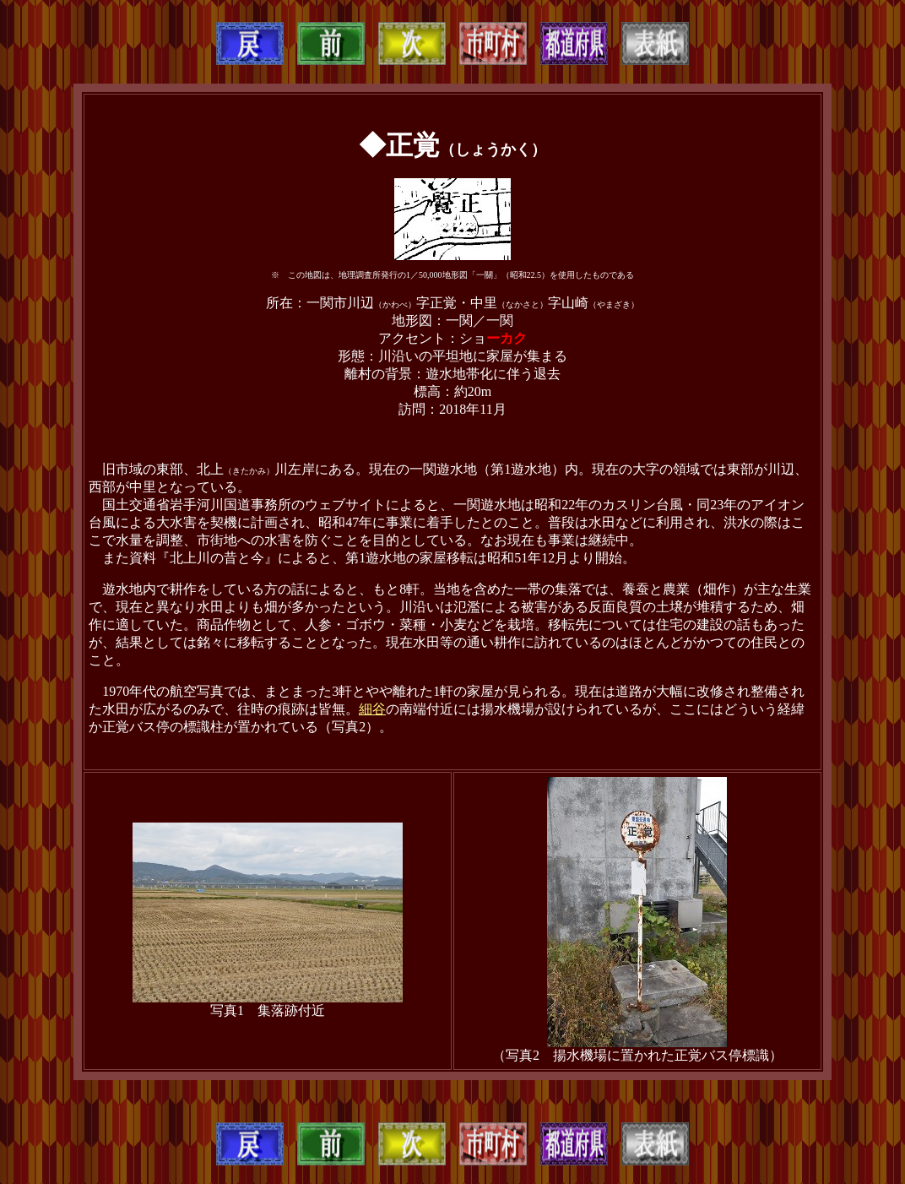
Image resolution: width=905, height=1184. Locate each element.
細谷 (372, 709)
